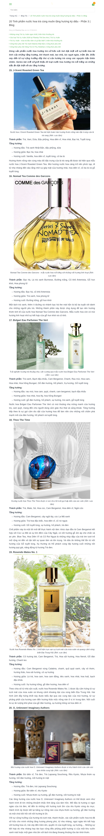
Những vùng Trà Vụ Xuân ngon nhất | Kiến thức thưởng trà (31, 34)
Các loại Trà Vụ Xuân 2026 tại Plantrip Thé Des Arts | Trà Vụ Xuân (34, 37)
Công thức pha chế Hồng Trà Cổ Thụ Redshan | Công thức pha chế (35, 47)
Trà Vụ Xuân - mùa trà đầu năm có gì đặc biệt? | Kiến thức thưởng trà (35, 41)
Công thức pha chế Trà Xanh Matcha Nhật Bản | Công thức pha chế (35, 44)
